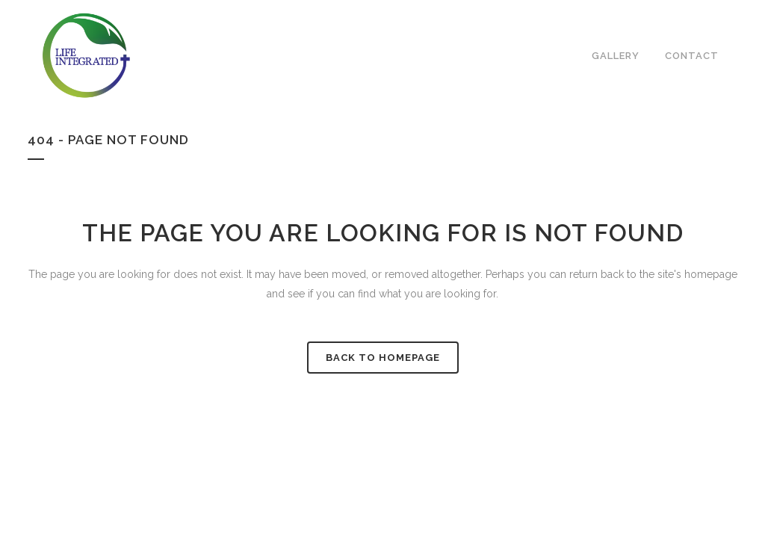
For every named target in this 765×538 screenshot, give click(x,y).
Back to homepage (383, 357)
